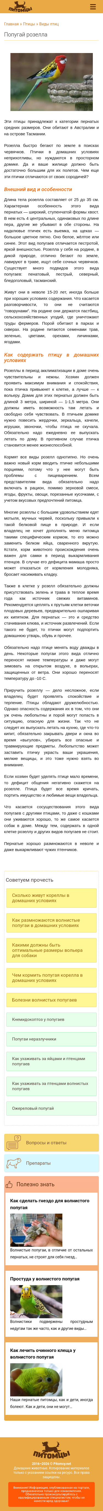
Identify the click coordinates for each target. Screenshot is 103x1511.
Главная (11, 24)
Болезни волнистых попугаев (44, 1000)
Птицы (29, 24)
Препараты (38, 1163)
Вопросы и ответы (46, 1142)
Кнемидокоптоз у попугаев (38, 1019)
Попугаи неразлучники (34, 1039)
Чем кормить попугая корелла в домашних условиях (47, 977)
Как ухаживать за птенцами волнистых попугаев (50, 1086)
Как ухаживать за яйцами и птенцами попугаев (48, 1061)
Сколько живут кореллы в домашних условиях (40, 897)
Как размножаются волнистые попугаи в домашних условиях (46, 922)
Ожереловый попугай (33, 1108)
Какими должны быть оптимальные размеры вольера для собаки (47, 950)
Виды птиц (49, 24)
